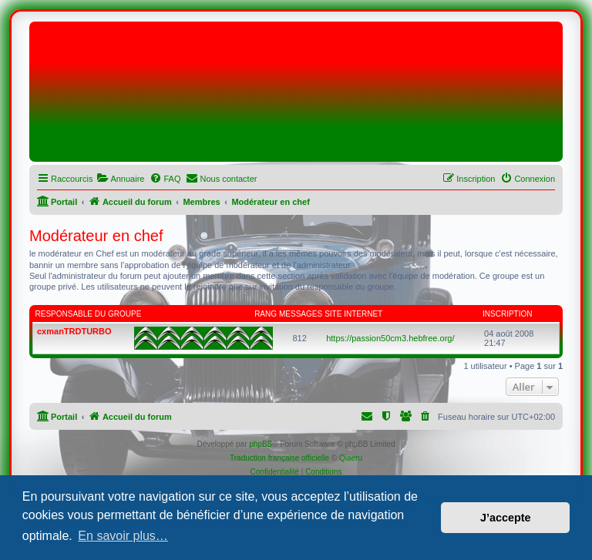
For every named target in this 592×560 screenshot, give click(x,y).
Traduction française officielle (279, 458)
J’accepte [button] (505, 517)
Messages (300, 314)
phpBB (260, 444)
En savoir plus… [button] (123, 535)
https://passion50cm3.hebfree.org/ (390, 338)
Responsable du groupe (88, 314)
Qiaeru (350, 458)
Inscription (507, 314)
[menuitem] (120, 178)
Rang (265, 314)
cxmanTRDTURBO (74, 331)
